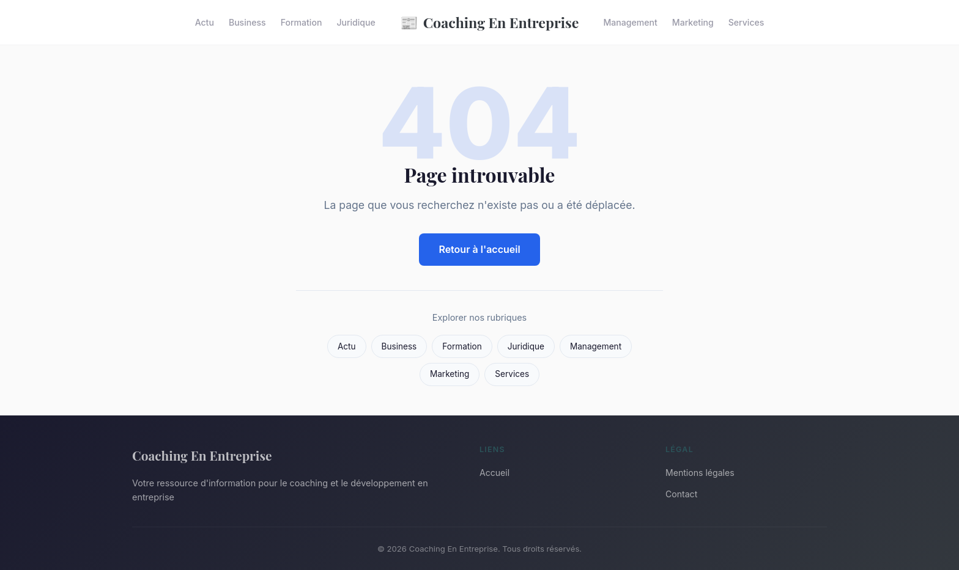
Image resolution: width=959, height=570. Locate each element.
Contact (681, 494)
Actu (204, 22)
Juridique (355, 22)
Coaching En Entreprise (489, 22)
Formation (301, 22)
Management (630, 22)
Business (247, 22)
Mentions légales (700, 472)
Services (746, 22)
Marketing (693, 22)
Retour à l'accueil (479, 249)
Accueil (494, 472)
